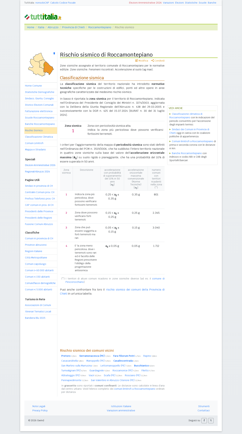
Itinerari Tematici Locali (38, 311)
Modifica (141, 60)
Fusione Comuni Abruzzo (39, 224)
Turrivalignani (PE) (74, 370)
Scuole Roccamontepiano (39, 117)
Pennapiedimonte (74, 380)
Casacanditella (72, 360)
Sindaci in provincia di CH (39, 185)
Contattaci (204, 410)
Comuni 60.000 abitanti (39, 270)
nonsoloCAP (42, 2)
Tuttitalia (29, 2)
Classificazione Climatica (39, 136)
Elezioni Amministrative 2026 (145, 2)
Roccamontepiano (99, 27)
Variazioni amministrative (121, 410)
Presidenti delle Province (39, 211)
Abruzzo (53, 27)
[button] (204, 420)
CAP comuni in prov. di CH (39, 204)
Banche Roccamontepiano (40, 124)
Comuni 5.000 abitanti (38, 289)
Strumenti (204, 406)
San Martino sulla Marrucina (79, 365)
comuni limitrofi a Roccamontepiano (134, 388)
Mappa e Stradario (35, 149)
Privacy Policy (40, 410)
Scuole (203, 2)
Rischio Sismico (34, 130)
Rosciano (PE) (136, 375)
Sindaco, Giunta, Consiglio (39, 98)
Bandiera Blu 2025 (35, 317)
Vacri (95, 375)
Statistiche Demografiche (39, 92)
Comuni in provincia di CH (39, 238)
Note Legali (38, 406)
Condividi (158, 60)
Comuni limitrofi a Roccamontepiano (192, 141)
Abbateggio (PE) (73, 375)
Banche (212, 2)
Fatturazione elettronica (38, 111)
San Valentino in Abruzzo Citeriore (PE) (116, 380)
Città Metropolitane (36, 257)
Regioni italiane (33, 251)
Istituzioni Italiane (121, 406)
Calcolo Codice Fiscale (63, 2)
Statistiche (191, 2)
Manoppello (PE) (98, 360)
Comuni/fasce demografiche (40, 283)
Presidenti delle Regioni (38, 217)
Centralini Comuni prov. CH (39, 192)
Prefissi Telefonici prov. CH (40, 198)
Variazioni (168, 2)
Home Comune (33, 85)
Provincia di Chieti (73, 27)
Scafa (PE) (113, 375)
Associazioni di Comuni (38, 305)
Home (30, 27)
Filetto (148, 370)
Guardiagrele (99, 370)
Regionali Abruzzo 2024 (37, 171)
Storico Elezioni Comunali (39, 104)
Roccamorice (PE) (126, 370)
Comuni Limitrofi (34, 143)
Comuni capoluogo (35, 263)
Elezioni (179, 2)
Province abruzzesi (36, 244)
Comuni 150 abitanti (37, 276)
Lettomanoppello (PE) (115, 365)
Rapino (150, 355)
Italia (41, 27)
